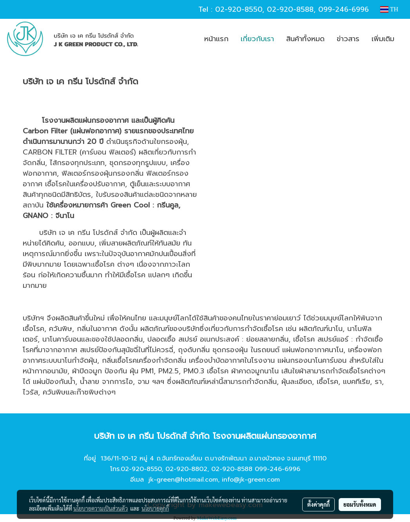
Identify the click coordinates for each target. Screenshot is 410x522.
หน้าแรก (216, 38)
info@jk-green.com (251, 479)
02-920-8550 (238, 9)
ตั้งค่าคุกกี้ (318, 504)
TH (389, 9)
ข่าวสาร (348, 38)
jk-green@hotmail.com (183, 479)
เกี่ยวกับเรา (257, 38)
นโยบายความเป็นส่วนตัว (100, 508)
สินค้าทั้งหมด (305, 38)
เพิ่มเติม (383, 38)
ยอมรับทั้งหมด (359, 504)
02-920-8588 (290, 9)
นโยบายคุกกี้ (155, 508)
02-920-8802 (186, 469)
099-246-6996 (343, 9)
